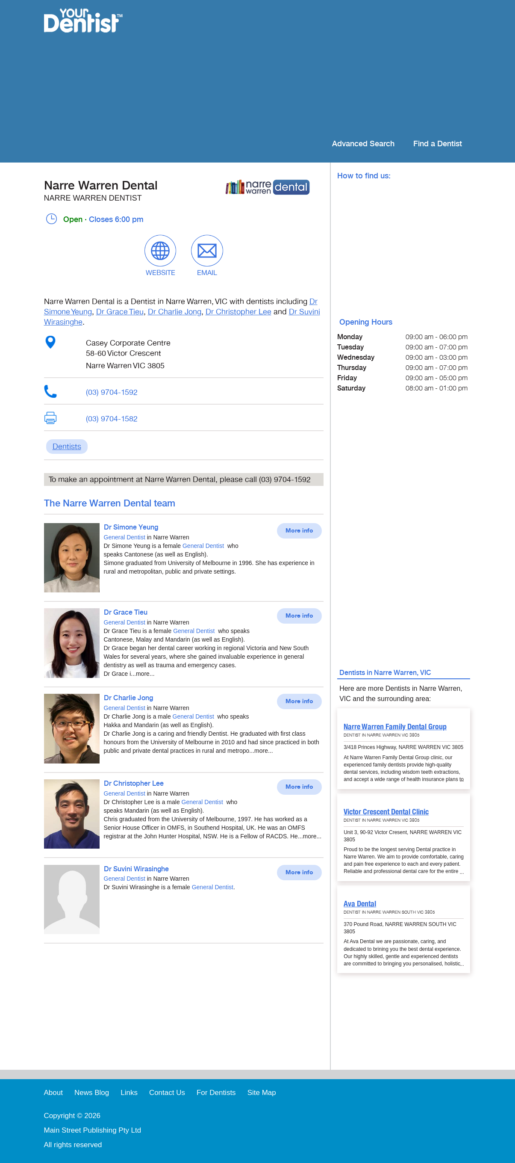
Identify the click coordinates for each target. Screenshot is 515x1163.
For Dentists (216, 1093)
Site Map (261, 1093)
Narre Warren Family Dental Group (395, 726)
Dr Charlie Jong (174, 312)
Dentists (67, 446)
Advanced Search (363, 144)
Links (129, 1093)
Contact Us (167, 1093)
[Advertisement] (312, 68)
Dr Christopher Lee (238, 312)
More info (299, 531)
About (53, 1093)
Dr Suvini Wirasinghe (136, 869)
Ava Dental (360, 903)
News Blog (91, 1093)
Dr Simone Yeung (131, 527)
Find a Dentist (437, 144)
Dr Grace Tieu (120, 312)
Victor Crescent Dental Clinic (386, 811)
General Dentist (124, 537)
